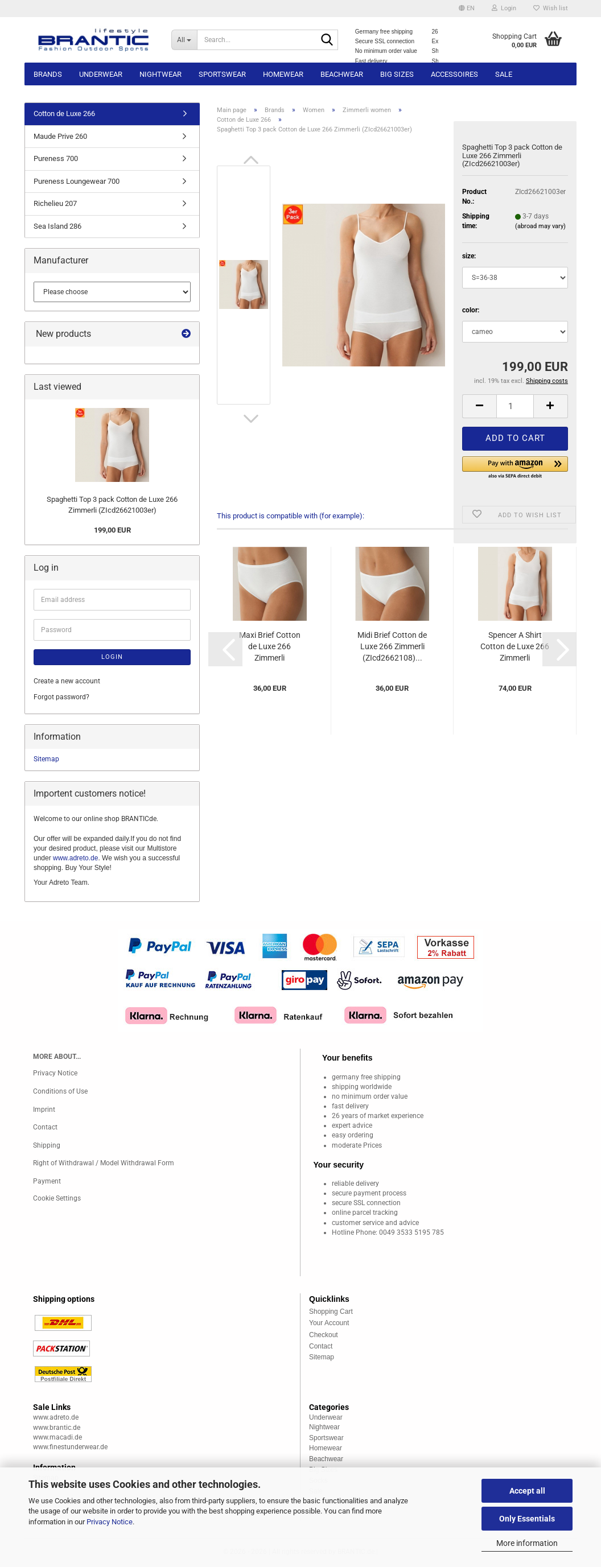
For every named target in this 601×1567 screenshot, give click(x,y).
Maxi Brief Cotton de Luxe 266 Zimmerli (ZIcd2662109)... (269, 646)
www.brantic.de (56, 1428)
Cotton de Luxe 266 (64, 113)
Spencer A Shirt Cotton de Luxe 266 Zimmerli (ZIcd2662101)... (514, 646)
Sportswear (222, 74)
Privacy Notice (110, 1521)
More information (527, 1543)
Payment (47, 1181)
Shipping (46, 1145)
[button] (466, 8)
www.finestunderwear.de (70, 1447)
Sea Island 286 (57, 226)
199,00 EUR (112, 530)
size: (469, 256)
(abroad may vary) (540, 226)
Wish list (550, 8)
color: (470, 310)
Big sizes (397, 74)
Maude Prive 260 (60, 136)
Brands (48, 74)
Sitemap (46, 759)
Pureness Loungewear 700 (77, 181)
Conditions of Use (60, 1091)
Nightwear (160, 74)
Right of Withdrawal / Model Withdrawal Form (103, 1163)
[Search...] (184, 40)
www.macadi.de (57, 1437)
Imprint (44, 1110)
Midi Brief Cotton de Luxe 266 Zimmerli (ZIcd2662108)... (392, 646)
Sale (503, 74)
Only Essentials (527, 1518)
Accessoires (454, 74)
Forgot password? (61, 697)
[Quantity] (515, 406)
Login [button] (504, 8)
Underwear (100, 74)
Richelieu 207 (55, 203)
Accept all (527, 1490)
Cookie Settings (57, 1198)
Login (112, 657)
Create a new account (67, 681)
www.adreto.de (75, 858)
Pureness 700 (56, 158)
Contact (45, 1127)
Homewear (283, 74)
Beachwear (341, 74)
